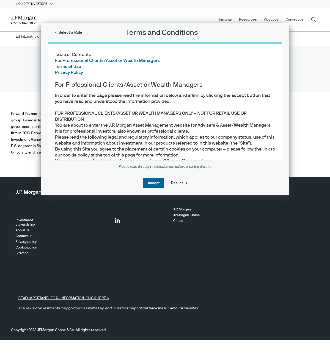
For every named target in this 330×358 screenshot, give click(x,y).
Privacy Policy (69, 72)
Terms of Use (68, 66)
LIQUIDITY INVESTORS (32, 4)
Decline (177, 183)
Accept (154, 183)
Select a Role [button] (70, 33)
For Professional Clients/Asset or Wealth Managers (107, 60)
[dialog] (165, 179)
